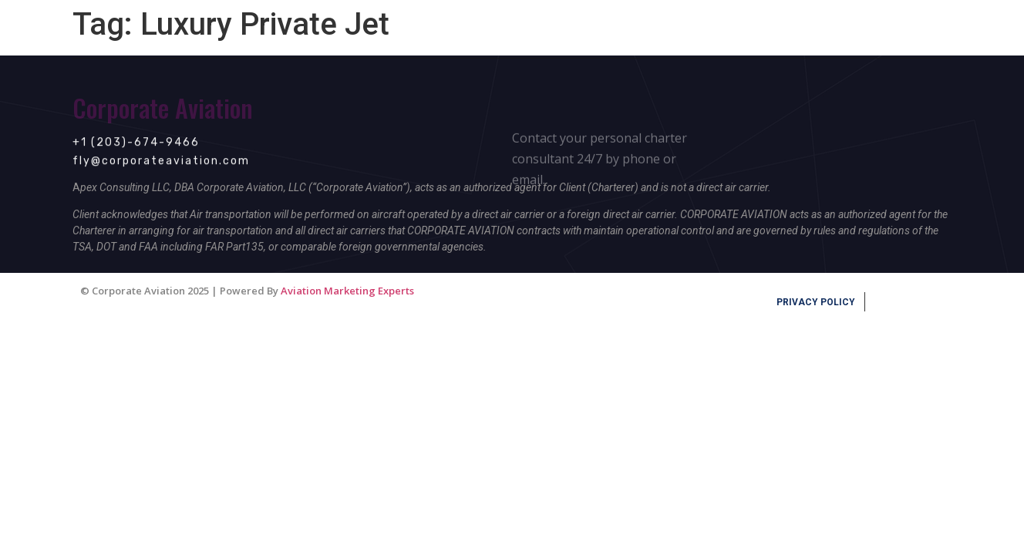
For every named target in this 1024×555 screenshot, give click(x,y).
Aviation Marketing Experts (347, 291)
